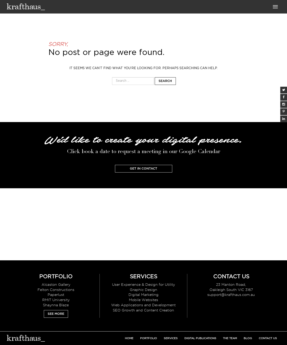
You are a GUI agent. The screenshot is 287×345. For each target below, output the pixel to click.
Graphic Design (143, 290)
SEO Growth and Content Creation (143, 310)
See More (56, 313)
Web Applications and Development (143, 305)
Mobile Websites (143, 300)
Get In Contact (143, 168)
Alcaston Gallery (56, 284)
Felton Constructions (56, 290)
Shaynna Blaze (56, 305)
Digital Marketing (143, 295)
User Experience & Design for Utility (143, 284)
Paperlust (56, 295)
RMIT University (56, 300)
